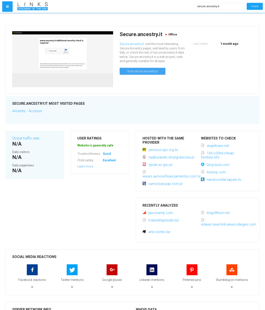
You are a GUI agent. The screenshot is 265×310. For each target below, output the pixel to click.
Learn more (85, 166)
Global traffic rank (25, 138)
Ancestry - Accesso (27, 111)
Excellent (109, 160)
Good (107, 153)
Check (254, 6)
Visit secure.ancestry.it (142, 71)
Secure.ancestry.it (132, 44)
